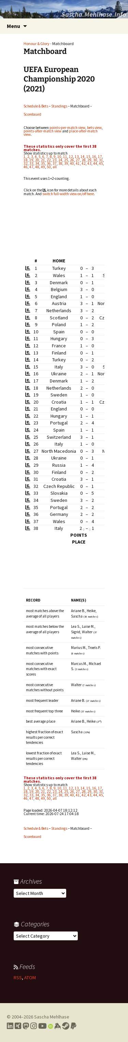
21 (43, 160)
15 (88, 156)
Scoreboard (32, 114)
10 (59, 156)
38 (60, 163)
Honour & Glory (36, 43)
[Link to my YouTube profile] (42, 1026)
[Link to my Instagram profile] (33, 1026)
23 (55, 160)
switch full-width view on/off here (68, 193)
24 (60, 160)
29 (89, 160)
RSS (18, 977)
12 (71, 156)
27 (78, 160)
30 (95, 160)
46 (26, 166)
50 (49, 166)
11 (65, 156)
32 (26, 163)
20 (37, 160)
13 (77, 156)
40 (72, 163)
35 (43, 163)
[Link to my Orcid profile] (50, 1026)
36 (49, 163)
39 (66, 163)
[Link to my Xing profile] (18, 1026)
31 (101, 160)
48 (37, 166)
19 (31, 160)
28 (84, 160)
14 (83, 156)
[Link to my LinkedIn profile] (10, 1026)
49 (43, 166)
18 (26, 160)
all (55, 166)
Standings (59, 106)
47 (31, 166)
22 (49, 160)
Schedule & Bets (36, 106)
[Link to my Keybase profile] (57, 1026)
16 (94, 156)
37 (55, 163)
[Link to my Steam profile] (65, 1026)
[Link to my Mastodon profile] (26, 1026)
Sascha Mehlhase (51, 1017)
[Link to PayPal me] (73, 1026)
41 (78, 163)
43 (89, 163)
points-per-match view (67, 127)
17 (100, 156)
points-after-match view (42, 131)
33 (31, 163)
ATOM (30, 977)
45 (101, 163)
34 (37, 163)
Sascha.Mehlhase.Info (93, 14)
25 (66, 160)
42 (84, 163)
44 (95, 163)
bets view (94, 127)
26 (72, 160)
